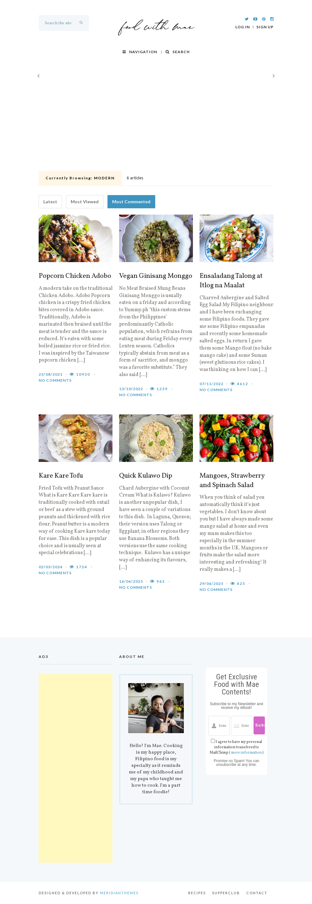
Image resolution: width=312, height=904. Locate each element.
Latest (50, 201)
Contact (256, 893)
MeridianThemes (119, 893)
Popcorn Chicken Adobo (75, 276)
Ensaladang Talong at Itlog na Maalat (231, 281)
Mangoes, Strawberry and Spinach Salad (232, 480)
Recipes (197, 893)
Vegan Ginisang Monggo (155, 276)
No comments (55, 380)
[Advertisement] (156, 121)
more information (246, 752)
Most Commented (131, 201)
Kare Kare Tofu (61, 476)
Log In (242, 27)
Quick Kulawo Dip (145, 476)
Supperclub (226, 893)
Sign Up (265, 27)
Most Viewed (85, 201)
